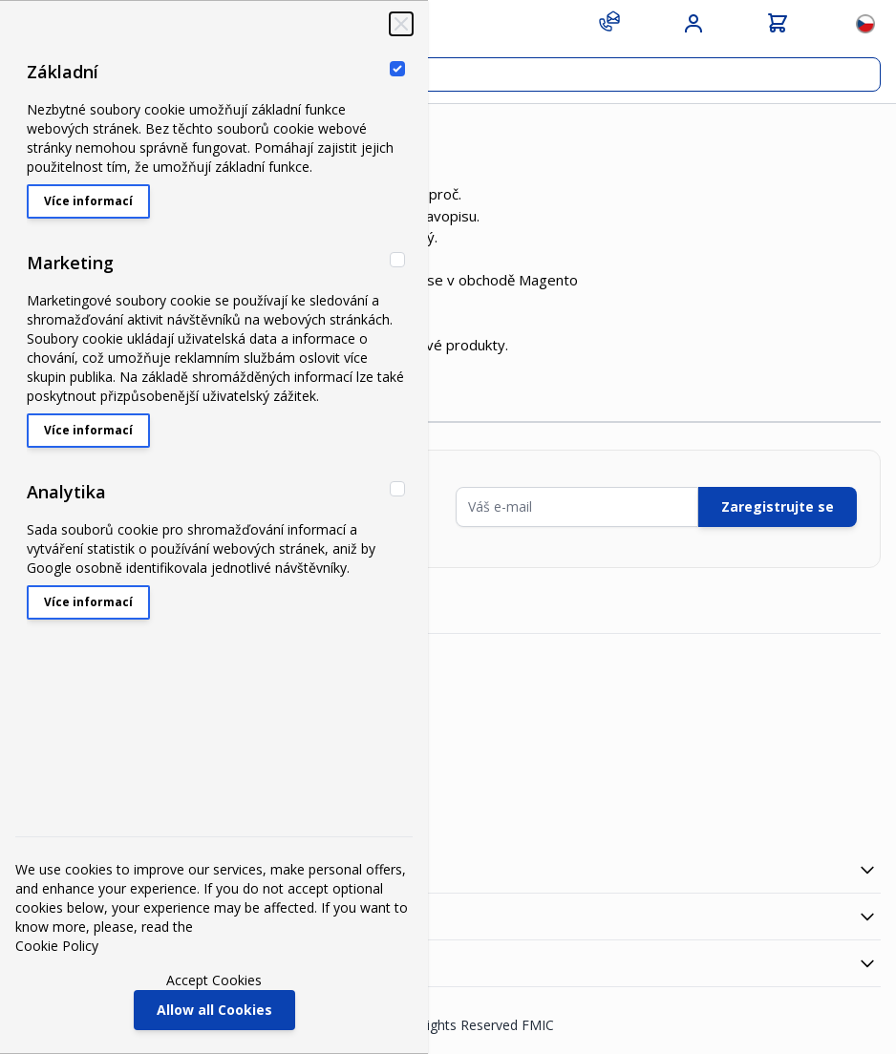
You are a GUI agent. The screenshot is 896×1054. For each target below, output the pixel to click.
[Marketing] (397, 259)
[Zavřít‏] (401, 23)
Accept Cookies (214, 980)
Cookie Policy (56, 946)
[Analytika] (397, 488)
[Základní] (397, 68)
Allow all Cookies (214, 1010)
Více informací (88, 201)
